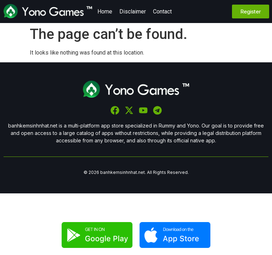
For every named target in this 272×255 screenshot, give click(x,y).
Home (104, 11)
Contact (162, 11)
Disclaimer (132, 11)
